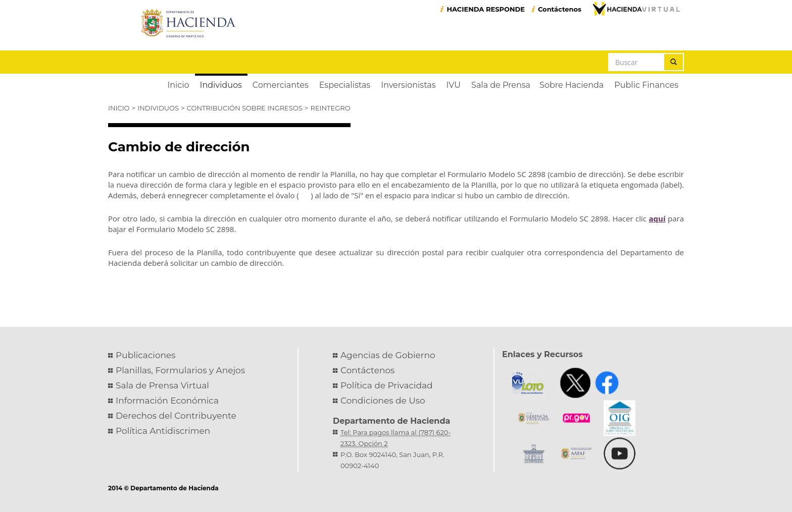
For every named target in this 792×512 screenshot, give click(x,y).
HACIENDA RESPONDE (486, 9)
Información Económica (167, 400)
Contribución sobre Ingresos (245, 108)
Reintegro (331, 108)
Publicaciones (146, 355)
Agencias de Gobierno (387, 355)
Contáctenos (559, 9)
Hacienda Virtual (636, 8)
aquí (657, 218)
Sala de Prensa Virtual (162, 385)
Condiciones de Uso (382, 400)
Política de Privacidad (386, 385)
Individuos (158, 108)
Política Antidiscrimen (163, 431)
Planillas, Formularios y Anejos (180, 370)
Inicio (118, 108)
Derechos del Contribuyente (176, 416)
